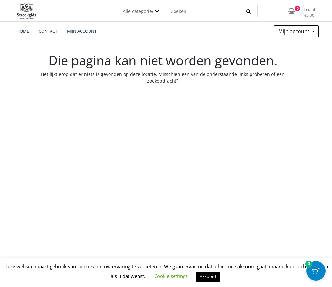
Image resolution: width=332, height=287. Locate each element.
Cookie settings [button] (171, 276)
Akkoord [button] (208, 276)
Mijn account (294, 31)
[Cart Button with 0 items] (316, 271)
